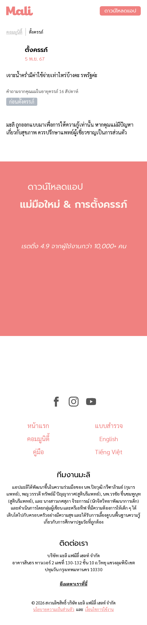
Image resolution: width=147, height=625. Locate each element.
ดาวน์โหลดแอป (120, 11)
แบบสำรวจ (109, 426)
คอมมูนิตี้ (14, 32)
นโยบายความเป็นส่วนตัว (53, 609)
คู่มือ (38, 452)
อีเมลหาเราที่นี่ (73, 583)
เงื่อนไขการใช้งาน (99, 609)
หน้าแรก (38, 426)
